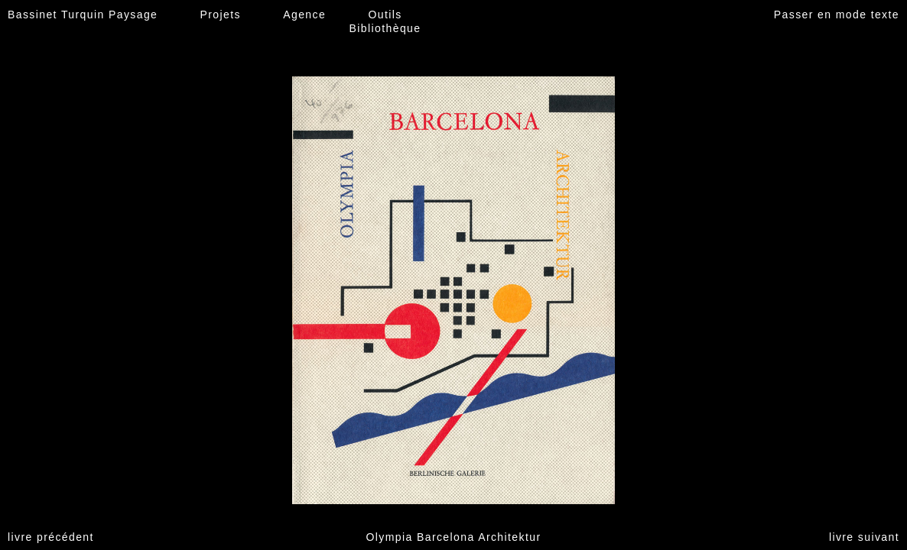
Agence (304, 14)
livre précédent (51, 537)
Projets (220, 14)
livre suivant (864, 537)
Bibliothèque (385, 28)
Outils (384, 14)
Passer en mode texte (836, 14)
